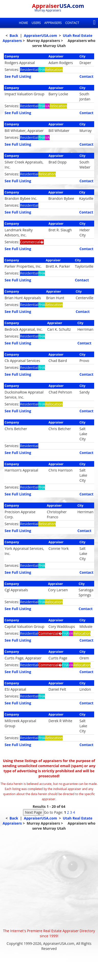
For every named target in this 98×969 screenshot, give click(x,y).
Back (13, 35)
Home (23, 23)
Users (36, 23)
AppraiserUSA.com (40, 35)
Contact (72, 23)
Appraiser (58, 5)
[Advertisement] (49, 879)
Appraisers (53, 23)
